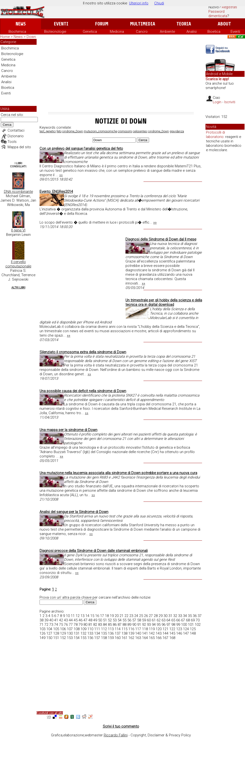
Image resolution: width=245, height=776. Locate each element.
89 (129, 624)
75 (61, 624)
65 (173, 620)
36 (195, 616)
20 (117, 616)
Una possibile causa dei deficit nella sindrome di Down (83, 391)
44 (71, 620)
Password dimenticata (217, 13)
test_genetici (48, 131)
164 (145, 638)
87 (120, 624)
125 (193, 629)
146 (179, 633)
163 (138, 638)
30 (165, 616)
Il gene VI (18, 230)
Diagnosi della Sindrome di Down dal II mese (160, 239)
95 (159, 624)
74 (56, 624)
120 (159, 629)
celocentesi (140, 131)
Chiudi (159, 3)
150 (49, 638)
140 (138, 633)
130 (70, 633)
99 (178, 624)
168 (172, 638)
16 (97, 616)
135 (104, 633)
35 (190, 616)
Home (5, 36)
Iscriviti (229, 102)
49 (95, 620)
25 (141, 616)
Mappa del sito (19, 147)
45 (76, 620)
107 (70, 629)
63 (163, 620)
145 (172, 633)
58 (139, 620)
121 (165, 629)
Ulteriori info (138, 3)
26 (146, 616)
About (224, 24)
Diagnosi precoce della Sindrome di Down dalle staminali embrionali (94, 550)
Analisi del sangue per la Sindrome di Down (74, 512)
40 (51, 620)
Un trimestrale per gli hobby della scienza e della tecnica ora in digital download (163, 302)
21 (121, 616)
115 (124, 629)
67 (183, 620)
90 (134, 624)
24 (136, 616)
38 (41, 620)
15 (92, 616)
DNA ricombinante (18, 191)
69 (193, 620)
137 (118, 633)
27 (151, 616)
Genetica (90, 31)
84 (105, 624)
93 (149, 624)
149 (42, 638)
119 (152, 629)
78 (76, 624)
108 (77, 629)
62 (159, 620)
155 (83, 638)
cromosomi (125, 131)
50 (100, 620)
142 (152, 633)
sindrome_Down (72, 131)
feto (59, 131)
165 (152, 638)
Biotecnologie (55, 31)
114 (118, 629)
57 (134, 620)
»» (61, 175)
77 (71, 624)
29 (161, 616)
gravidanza (177, 131)
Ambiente (167, 31)
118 (145, 629)
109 (83, 629)
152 (63, 638)
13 (82, 616)
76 (66, 624)
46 (80, 620)
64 (168, 620)
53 (115, 620)
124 (186, 629)
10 (68, 616)
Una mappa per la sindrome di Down (68, 430)
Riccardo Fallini (116, 735)
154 (77, 638)
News (21, 24)
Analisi (191, 31)
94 (154, 624)
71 (41, 624)
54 (120, 620)
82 (95, 624)
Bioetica (213, 31)
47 (85, 620)
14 (87, 616)
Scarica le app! (217, 79)
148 (193, 633)
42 (61, 620)
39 (46, 620)
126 (42, 633)
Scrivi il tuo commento (121, 726)
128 (56, 633)
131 (77, 633)
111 (97, 629)
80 (85, 624)
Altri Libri (18, 287)
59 (144, 620)
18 (107, 616)
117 (138, 629)
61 (154, 620)
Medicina (117, 31)
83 (100, 624)
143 (159, 633)
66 (178, 620)
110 (90, 629)
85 (110, 624)
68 (188, 620)
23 (131, 616)
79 (80, 624)
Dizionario (16, 136)
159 (111, 638)
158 (104, 638)
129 (63, 633)
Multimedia (142, 24)
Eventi (61, 24)
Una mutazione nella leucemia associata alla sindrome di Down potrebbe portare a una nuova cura (118, 473)
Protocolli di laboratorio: (215, 134)
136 (111, 633)
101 (191, 624)
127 (49, 633)
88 (124, 624)
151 (56, 638)
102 (198, 624)
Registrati (229, 7)
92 (144, 624)
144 (165, 633)
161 (124, 638)
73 (51, 624)
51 (105, 620)
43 (66, 620)
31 (170, 616)
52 (110, 620)
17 (102, 616)
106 (63, 629)
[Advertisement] (121, 75)
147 (186, 633)
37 (200, 616)
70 (198, 620)
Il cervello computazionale (18, 264)
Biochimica (17, 31)
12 (78, 616)
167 (165, 638)
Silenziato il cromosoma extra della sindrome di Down (83, 352)
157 (97, 638)
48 (90, 620)
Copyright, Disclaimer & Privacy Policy (161, 735)
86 (115, 624)
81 (90, 624)
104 (49, 629)
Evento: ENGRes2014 (56, 191)
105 (56, 629)
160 (118, 638)
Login (217, 102)
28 (156, 616)
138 (124, 633)
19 (112, 616)
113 (111, 629)
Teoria (183, 24)
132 (83, 633)
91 (139, 624)
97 (168, 624)
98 (173, 624)
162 (131, 638)
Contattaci (16, 130)
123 (179, 629)
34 (185, 616)
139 (131, 633)
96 (163, 624)
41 (56, 620)
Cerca (7, 124)
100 (184, 624)
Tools (12, 141)
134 (97, 633)
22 (126, 616)
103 (42, 629)
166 (159, 638)
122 (172, 629)
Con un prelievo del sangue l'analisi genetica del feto (81, 148)
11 (73, 616)
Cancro (142, 31)
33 (180, 616)
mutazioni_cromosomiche (100, 131)
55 (124, 620)
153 (70, 638)
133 (90, 633)
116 (131, 629)
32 (175, 616)
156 (90, 638)
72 (46, 624)
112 (104, 629)
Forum (101, 24)
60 (149, 620)
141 (145, 633)
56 (129, 620)
